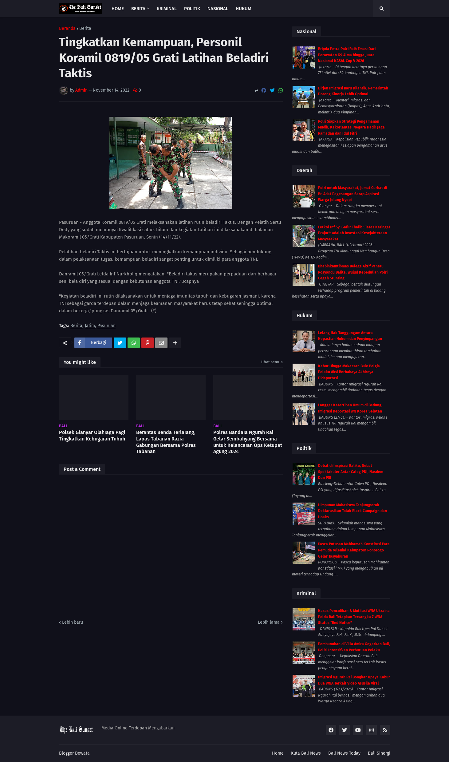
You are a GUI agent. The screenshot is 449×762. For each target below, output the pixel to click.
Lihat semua (272, 362)
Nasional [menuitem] (217, 8)
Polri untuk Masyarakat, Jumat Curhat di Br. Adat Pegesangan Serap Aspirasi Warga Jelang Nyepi (352, 194)
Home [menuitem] (118, 8)
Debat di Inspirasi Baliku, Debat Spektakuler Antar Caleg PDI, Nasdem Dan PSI (350, 472)
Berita (85, 28)
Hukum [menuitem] (243, 8)
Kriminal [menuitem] (167, 8)
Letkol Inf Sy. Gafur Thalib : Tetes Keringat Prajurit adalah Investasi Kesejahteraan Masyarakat (354, 233)
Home (278, 753)
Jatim (90, 326)
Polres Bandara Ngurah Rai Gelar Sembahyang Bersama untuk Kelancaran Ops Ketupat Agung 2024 (247, 441)
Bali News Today (344, 753)
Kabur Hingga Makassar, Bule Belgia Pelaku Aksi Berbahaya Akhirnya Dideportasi (349, 372)
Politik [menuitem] (192, 8)
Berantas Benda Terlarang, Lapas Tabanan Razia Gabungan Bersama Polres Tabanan (166, 441)
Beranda (67, 28)
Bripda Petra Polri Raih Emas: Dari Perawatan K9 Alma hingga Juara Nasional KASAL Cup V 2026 (347, 55)
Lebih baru (72, 622)
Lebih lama (269, 622)
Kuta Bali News (306, 753)
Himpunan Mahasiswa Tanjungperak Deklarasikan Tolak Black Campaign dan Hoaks (352, 511)
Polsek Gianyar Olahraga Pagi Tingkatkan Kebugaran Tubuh (92, 435)
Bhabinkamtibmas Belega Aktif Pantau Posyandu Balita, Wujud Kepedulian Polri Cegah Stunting (353, 272)
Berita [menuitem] (138, 8)
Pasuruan (106, 326)
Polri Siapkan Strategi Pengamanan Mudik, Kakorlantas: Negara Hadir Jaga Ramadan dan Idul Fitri (351, 127)
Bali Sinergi (379, 753)
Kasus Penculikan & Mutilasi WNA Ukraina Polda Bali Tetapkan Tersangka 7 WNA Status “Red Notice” (354, 617)
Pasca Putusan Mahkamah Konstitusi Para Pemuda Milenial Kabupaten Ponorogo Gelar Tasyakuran (354, 550)
